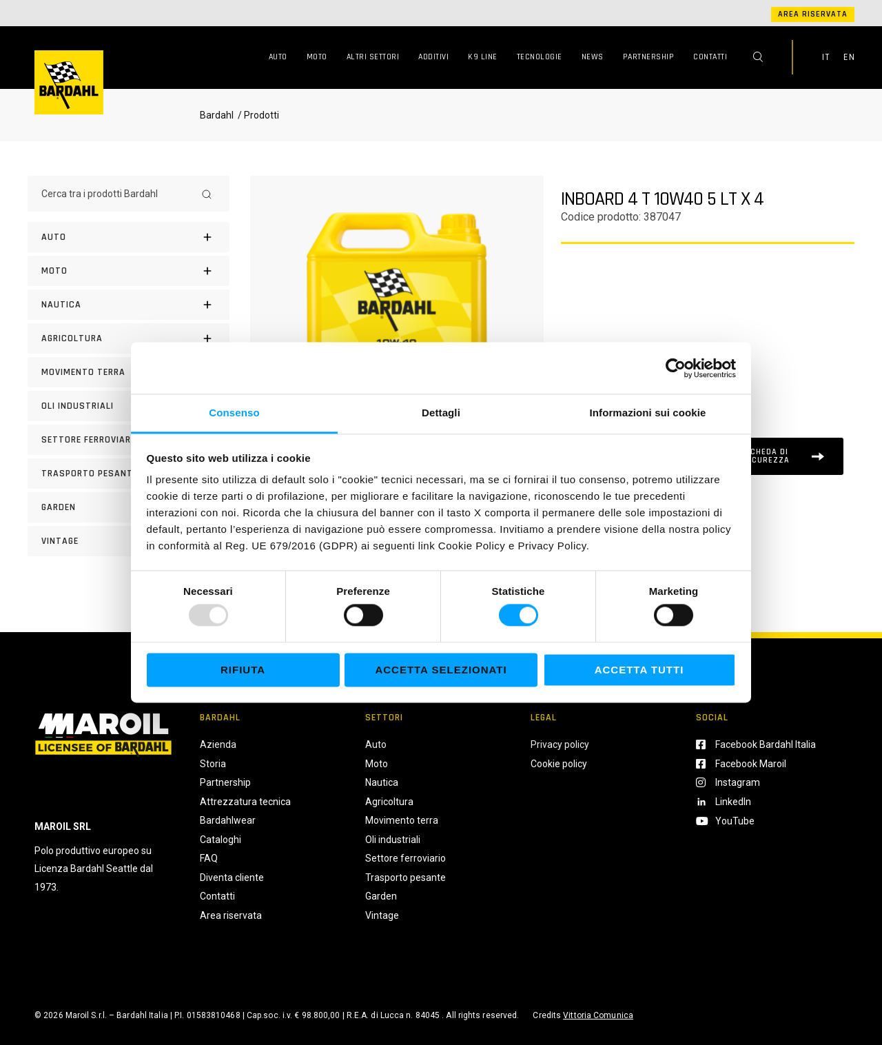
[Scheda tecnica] (774, 456)
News (593, 57)
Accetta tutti (639, 670)
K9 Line (483, 57)
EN (848, 57)
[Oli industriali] (128, 406)
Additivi (433, 57)
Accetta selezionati (440, 670)
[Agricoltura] (128, 338)
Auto (278, 57)
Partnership (649, 57)
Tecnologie (539, 57)
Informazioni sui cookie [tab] (648, 412)
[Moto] (128, 271)
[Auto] (128, 237)
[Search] (207, 193)
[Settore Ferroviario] (128, 440)
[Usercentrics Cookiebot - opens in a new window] (675, 368)
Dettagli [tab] (441, 412)
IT (825, 57)
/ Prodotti (257, 115)
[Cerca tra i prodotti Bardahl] (116, 193)
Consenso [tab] (234, 412)
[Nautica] (128, 305)
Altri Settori (373, 57)
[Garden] (128, 507)
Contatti (710, 57)
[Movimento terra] (128, 372)
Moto (317, 57)
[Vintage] (128, 541)
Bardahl (217, 115)
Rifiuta (242, 670)
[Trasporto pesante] (128, 473)
